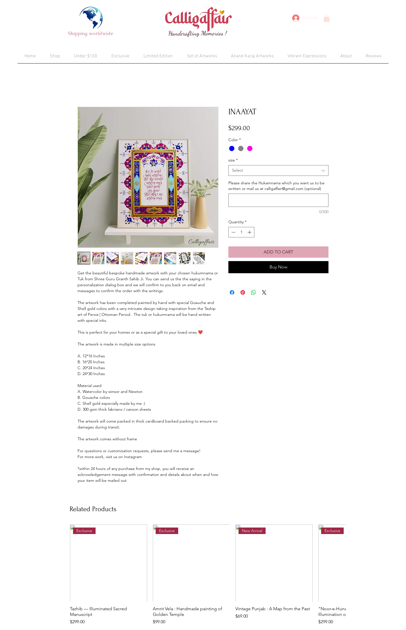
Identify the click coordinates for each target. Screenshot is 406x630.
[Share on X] (264, 292)
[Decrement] (232, 232)
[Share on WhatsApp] (253, 292)
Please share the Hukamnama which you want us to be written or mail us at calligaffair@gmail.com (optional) (276, 185)
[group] (208, 575)
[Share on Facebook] (232, 292)
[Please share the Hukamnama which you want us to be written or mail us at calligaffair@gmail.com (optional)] (278, 200)
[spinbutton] (241, 232)
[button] (326, 18)
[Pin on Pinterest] (242, 292)
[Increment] (249, 232)
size (233, 160)
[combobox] (278, 170)
